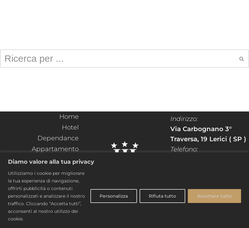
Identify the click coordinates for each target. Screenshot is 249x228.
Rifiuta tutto (162, 196)
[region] (124, 190)
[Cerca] (117, 58)
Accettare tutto (214, 196)
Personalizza (114, 196)
